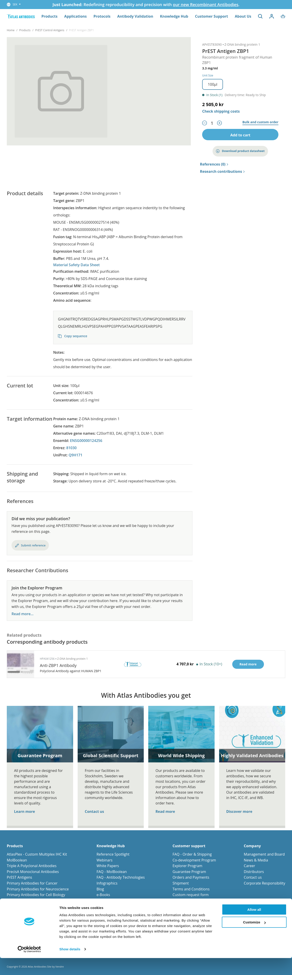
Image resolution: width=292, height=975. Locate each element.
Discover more (239, 811)
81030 (71, 447)
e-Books (103, 894)
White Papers (107, 865)
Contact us (94, 811)
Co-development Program (194, 860)
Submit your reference (191, 900)
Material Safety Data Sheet (76, 264)
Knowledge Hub (174, 16)
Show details (69, 966)
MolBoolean (17, 860)
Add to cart (240, 135)
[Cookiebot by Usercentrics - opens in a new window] (29, 966)
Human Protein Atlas (113, 900)
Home (10, 30)
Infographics (106, 883)
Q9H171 (75, 455)
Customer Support (211, 16)
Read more (165, 811)
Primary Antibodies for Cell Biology (36, 894)
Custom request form (190, 894)
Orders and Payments (190, 877)
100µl (212, 84)
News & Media (256, 860)
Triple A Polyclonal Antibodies (32, 865)
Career (249, 865)
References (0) (214, 164)
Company (252, 846)
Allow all (254, 926)
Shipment (180, 883)
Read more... (23, 614)
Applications (75, 16)
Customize (254, 939)
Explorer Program (187, 865)
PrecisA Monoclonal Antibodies (33, 871)
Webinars (104, 860)
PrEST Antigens (19, 877)
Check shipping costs (221, 111)
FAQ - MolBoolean (111, 871)
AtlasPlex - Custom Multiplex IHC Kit (37, 854)
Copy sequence (72, 336)
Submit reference (30, 545)
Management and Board (264, 854)
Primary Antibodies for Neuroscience (38, 889)
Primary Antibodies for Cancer (32, 883)
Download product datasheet (240, 151)
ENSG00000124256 (86, 440)
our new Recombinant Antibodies (205, 4)
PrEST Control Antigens (49, 30)
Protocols (101, 16)
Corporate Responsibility (264, 883)
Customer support (188, 846)
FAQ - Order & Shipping (192, 854)
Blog (100, 889)
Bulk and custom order (260, 122)
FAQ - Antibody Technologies (120, 877)
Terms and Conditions (191, 889)
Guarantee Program (189, 871)
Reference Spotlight (112, 854)
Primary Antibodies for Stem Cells (35, 900)
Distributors (254, 871)
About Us (243, 16)
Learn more (24, 811)
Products (49, 16)
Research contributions (222, 171)
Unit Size (207, 75)
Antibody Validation (135, 16)
